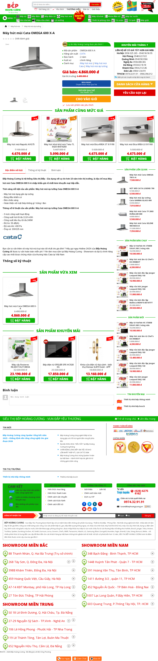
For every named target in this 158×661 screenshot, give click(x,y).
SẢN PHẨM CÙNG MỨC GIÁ (79, 110)
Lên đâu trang (147, 418)
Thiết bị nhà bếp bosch (69, 477)
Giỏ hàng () (41, 9)
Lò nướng (59, 20)
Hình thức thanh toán (57, 493)
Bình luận (56, 170)
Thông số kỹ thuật (37, 170)
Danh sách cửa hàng (133, 84)
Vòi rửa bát (25, 20)
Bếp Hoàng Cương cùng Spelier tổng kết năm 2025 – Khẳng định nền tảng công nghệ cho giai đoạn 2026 (25, 438)
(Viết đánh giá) (16, 38)
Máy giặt (145, 20)
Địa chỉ (95, 658)
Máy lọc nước (132, 16)
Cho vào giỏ (86, 99)
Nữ (129, 515)
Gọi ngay (64, 658)
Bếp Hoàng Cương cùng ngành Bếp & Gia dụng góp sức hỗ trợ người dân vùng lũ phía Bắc (77, 438)
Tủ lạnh (131, 20)
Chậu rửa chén (43, 20)
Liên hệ (102, 489)
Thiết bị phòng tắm (101, 20)
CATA (82, 53)
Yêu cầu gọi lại (134, 93)
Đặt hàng (23, 159)
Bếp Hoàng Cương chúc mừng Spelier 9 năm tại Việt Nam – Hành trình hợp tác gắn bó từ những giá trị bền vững (77, 458)
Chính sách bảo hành (56, 500)
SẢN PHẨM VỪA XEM (58, 272)
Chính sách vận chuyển (57, 496)
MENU (12, 18)
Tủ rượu (119, 20)
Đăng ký (148, 515)
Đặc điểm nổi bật (14, 170)
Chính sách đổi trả (55, 504)
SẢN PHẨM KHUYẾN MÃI (58, 330)
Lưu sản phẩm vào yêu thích (77, 105)
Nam (122, 515)
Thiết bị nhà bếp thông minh (16, 476)
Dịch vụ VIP (89, 496)
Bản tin (86, 9)
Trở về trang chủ (126, 418)
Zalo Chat (80, 658)
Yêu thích (58, 9)
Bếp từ (23, 16)
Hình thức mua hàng (56, 489)
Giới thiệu (96, 9)
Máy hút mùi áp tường (32, 26)
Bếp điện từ (50, 16)
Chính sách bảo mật (92, 493)
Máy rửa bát (98, 16)
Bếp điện (36, 16)
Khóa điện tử (114, 16)
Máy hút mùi (66, 16)
